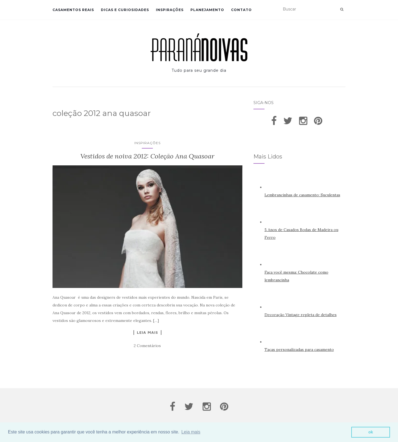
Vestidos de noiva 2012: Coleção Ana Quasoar (147, 156)
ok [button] (370, 432)
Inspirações (170, 10)
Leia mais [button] (190, 432)
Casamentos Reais (73, 10)
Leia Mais (147, 332)
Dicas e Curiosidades (125, 10)
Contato (241, 10)
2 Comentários (147, 345)
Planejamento (207, 10)
